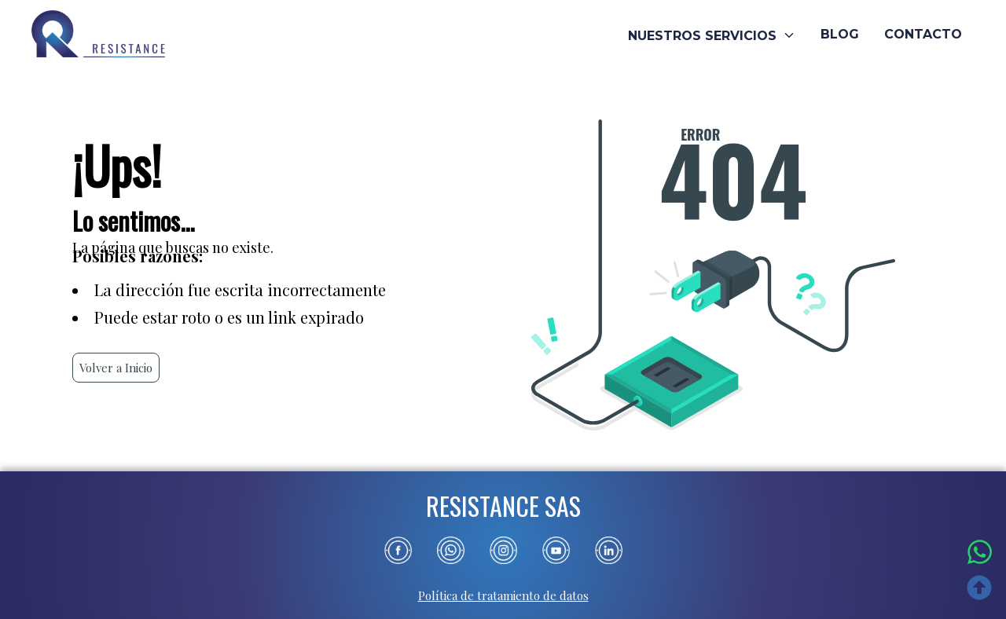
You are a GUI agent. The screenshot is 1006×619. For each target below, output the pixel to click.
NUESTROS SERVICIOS (711, 35)
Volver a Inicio (115, 367)
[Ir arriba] (979, 590)
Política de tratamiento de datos (503, 595)
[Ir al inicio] (98, 35)
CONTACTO (923, 34)
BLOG (840, 34)
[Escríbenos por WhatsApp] (979, 553)
